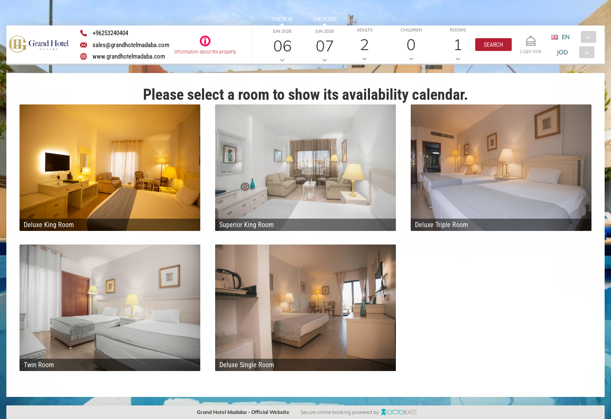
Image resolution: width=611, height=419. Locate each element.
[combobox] (577, 36)
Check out (325, 19)
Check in (282, 19)
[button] (493, 44)
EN (565, 37)
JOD (562, 52)
